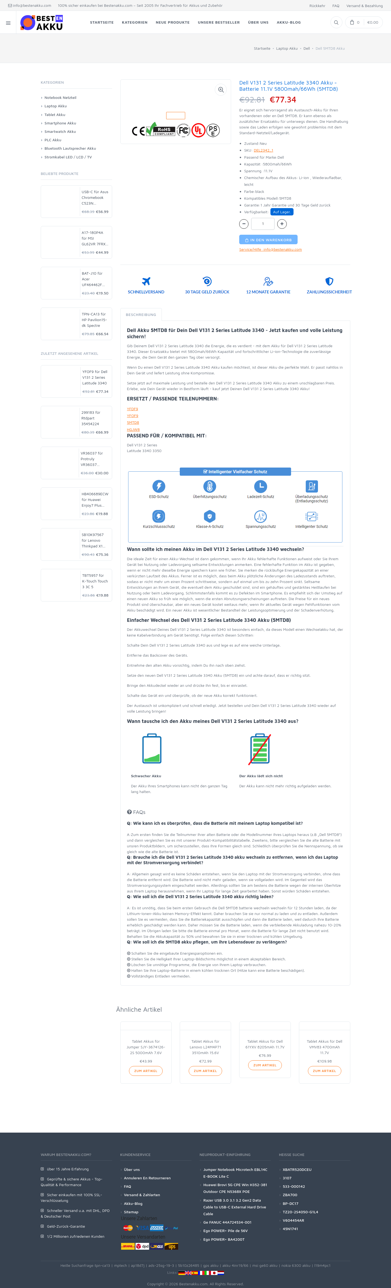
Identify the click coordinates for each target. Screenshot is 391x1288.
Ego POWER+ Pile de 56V (225, 1230)
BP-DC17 (290, 1203)
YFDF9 (132, 408)
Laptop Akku (287, 48)
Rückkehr (317, 5)
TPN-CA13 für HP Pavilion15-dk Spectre (94, 320)
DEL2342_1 (263, 150)
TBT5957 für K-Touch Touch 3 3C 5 (95, 581)
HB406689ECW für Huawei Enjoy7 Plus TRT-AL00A (95, 499)
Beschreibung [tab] (141, 314)
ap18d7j (137, 1265)
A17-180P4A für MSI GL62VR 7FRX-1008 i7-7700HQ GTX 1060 (94, 238)
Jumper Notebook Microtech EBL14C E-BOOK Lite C (235, 1173)
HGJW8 (133, 429)
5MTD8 (133, 422)
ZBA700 (290, 1194)
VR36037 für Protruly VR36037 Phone (92, 459)
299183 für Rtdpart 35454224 (90, 418)
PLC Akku (53, 139)
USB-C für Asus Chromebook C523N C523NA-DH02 (95, 197)
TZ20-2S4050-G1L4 (300, 1211)
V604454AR (293, 1220)
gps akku (211, 1265)
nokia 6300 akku (295, 1265)
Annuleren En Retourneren (147, 1178)
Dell (307, 48)
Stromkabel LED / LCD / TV (68, 157)
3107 (287, 1178)
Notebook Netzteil (60, 97)
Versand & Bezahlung (364, 5)
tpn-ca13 (102, 1265)
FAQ (335, 5)
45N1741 (290, 1228)
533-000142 (294, 1186)
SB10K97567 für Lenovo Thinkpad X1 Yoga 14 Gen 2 (94, 540)
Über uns (132, 1169)
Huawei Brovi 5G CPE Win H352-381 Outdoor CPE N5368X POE (235, 1188)
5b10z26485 (188, 1265)
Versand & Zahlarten (142, 1194)
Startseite (262, 48)
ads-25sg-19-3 (161, 1265)
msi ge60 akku (265, 1265)
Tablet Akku (55, 114)
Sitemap (131, 1211)
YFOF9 (132, 415)
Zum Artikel (145, 1071)
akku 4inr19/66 (235, 1265)
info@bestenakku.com (29, 5)
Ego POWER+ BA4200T (224, 1239)
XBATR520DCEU (297, 1169)
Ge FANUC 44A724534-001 (227, 1222)
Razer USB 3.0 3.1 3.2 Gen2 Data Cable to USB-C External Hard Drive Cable (234, 1207)
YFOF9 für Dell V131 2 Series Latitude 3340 (94, 377)
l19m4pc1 (322, 1265)
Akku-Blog (133, 1203)
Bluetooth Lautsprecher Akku (70, 148)
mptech (120, 1265)
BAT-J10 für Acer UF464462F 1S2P (92, 279)
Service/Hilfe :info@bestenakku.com (270, 249)
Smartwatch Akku (60, 131)
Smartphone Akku (60, 123)
